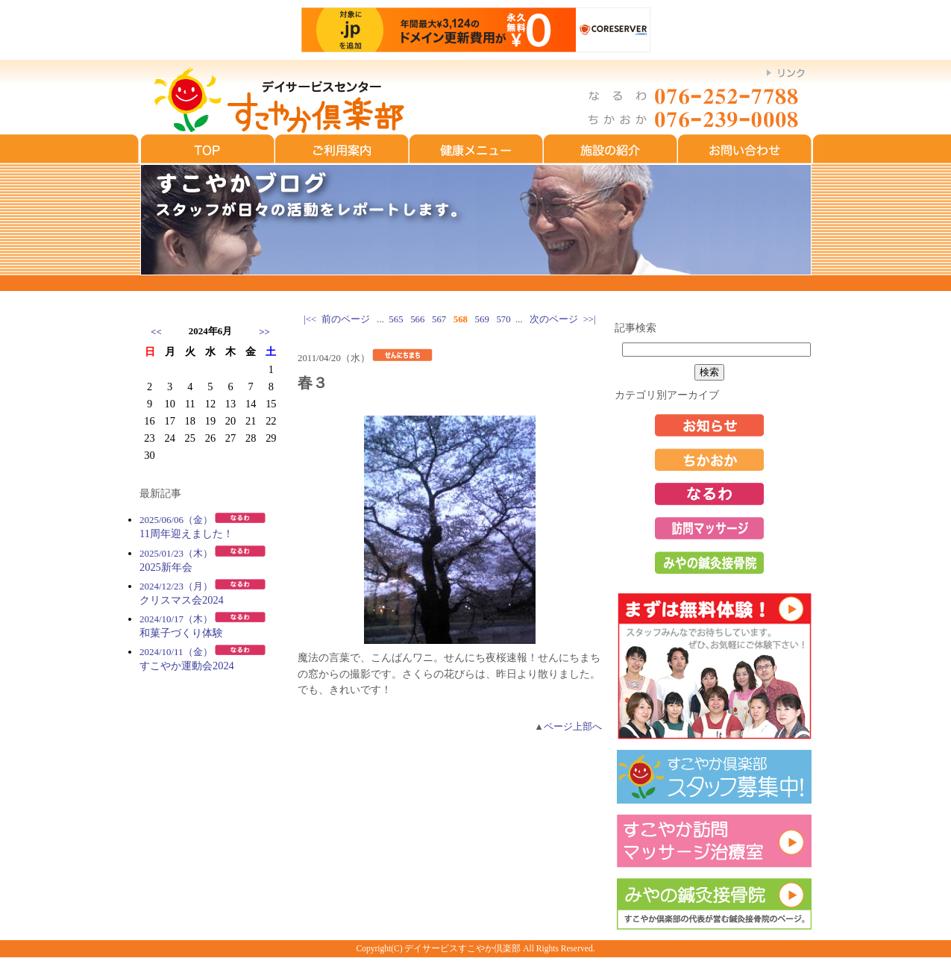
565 (396, 319)
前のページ (345, 319)
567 (439, 319)
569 (482, 319)
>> (264, 331)
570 (503, 319)
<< (156, 331)
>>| (589, 319)
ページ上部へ (573, 727)
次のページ (554, 319)
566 (417, 319)
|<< (310, 319)
